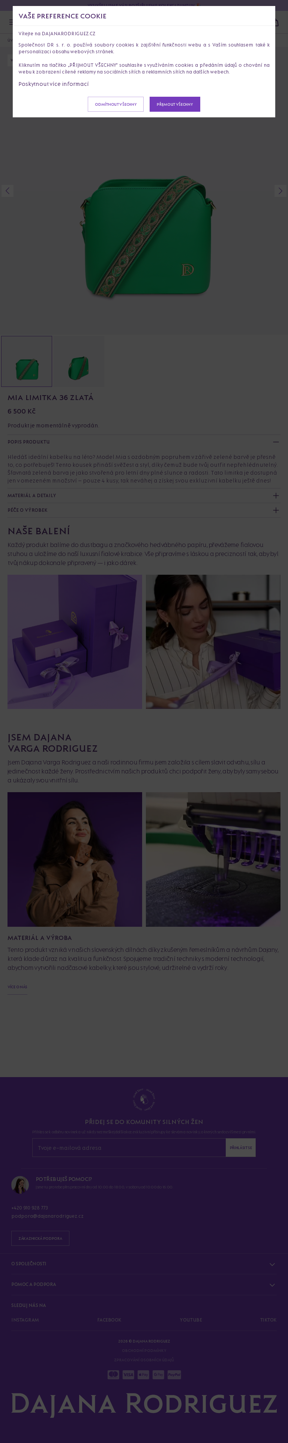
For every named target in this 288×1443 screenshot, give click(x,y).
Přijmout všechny (175, 104)
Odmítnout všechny (115, 104)
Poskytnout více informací (53, 84)
